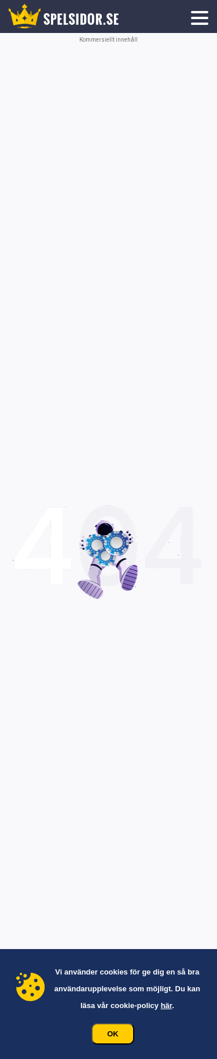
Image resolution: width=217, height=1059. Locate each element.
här (166, 1005)
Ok (113, 1033)
